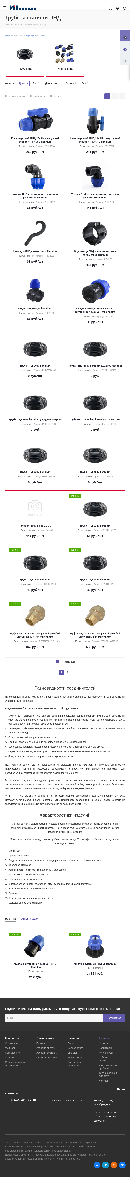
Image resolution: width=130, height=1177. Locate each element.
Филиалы (10, 1047)
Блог (70, 1043)
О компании (12, 1043)
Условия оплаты (46, 1047)
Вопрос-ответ (75, 1047)
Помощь (41, 1043)
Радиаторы (105, 1047)
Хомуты (103, 1080)
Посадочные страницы (75, 1064)
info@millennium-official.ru (67, 1100)
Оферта (9, 1057)
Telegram (105, 1165)
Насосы (103, 1043)
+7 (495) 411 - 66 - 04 (23, 1099)
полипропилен (19, 36)
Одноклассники (114, 1165)
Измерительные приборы (108, 1067)
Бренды (72, 1052)
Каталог (104, 1038)
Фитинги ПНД (64, 68)
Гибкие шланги (103, 1059)
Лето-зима (9, 36)
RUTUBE (122, 1165)
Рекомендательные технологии (16, 1064)
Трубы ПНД (24, 68)
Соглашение (12, 1052)
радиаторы (30, 36)
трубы (37, 36)
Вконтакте (97, 1165)
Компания (12, 1038)
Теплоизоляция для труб (108, 1074)
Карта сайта (75, 1057)
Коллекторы (106, 1052)
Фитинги (44, 36)
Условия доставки (46, 1052)
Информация (45, 1038)
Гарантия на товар (47, 1057)
